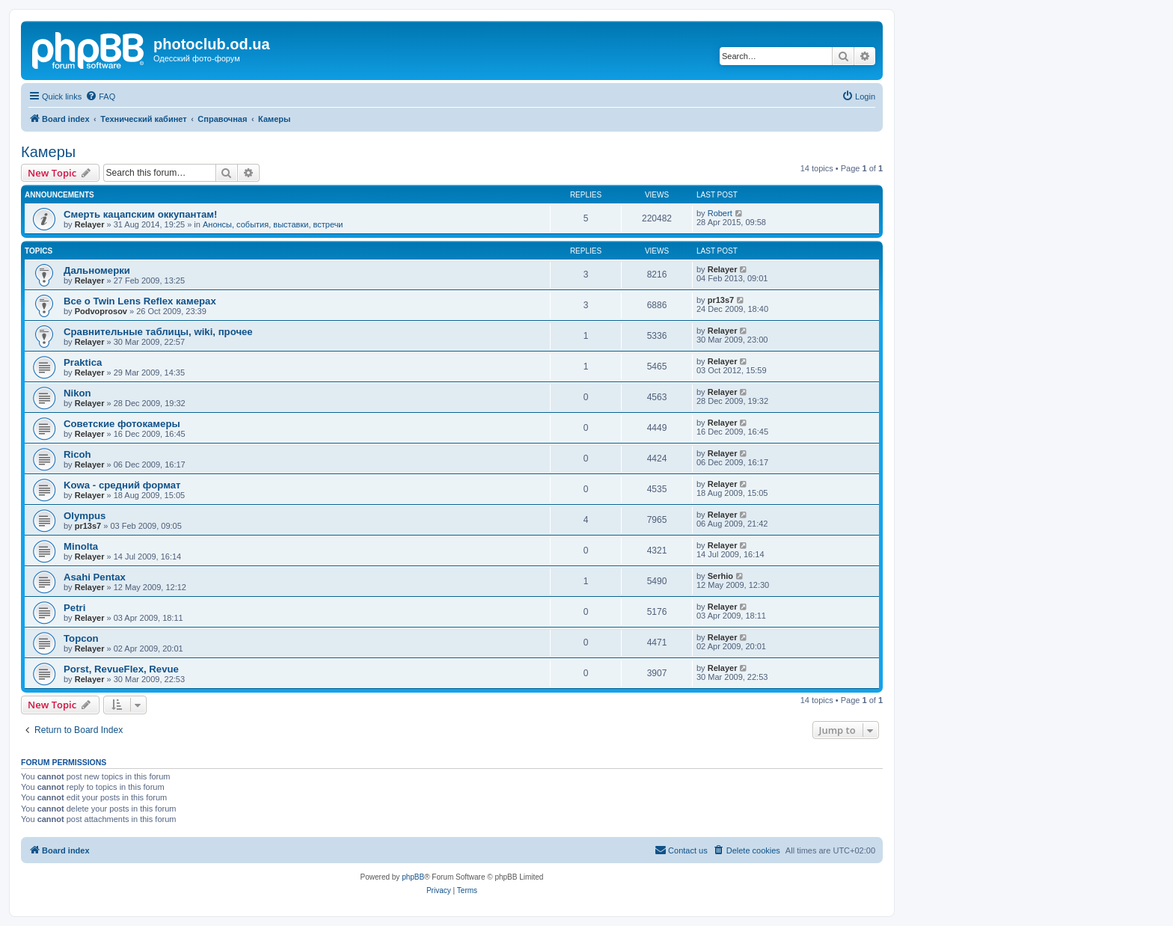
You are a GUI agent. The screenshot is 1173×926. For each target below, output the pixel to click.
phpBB (413, 877)
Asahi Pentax (95, 577)
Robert (720, 213)
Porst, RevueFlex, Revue (121, 669)
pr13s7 (721, 299)
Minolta (81, 546)
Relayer (90, 224)
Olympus (84, 515)
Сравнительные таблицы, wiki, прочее (158, 331)
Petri (74, 607)
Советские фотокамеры (122, 423)
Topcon (81, 638)
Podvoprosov (101, 311)
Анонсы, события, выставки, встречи (273, 224)
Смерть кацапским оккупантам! (140, 214)
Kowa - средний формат (122, 485)
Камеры (48, 152)
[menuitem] (100, 96)
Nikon (77, 393)
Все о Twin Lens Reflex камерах (140, 301)
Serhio (720, 575)
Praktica (83, 362)
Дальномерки (97, 270)
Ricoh (77, 454)
